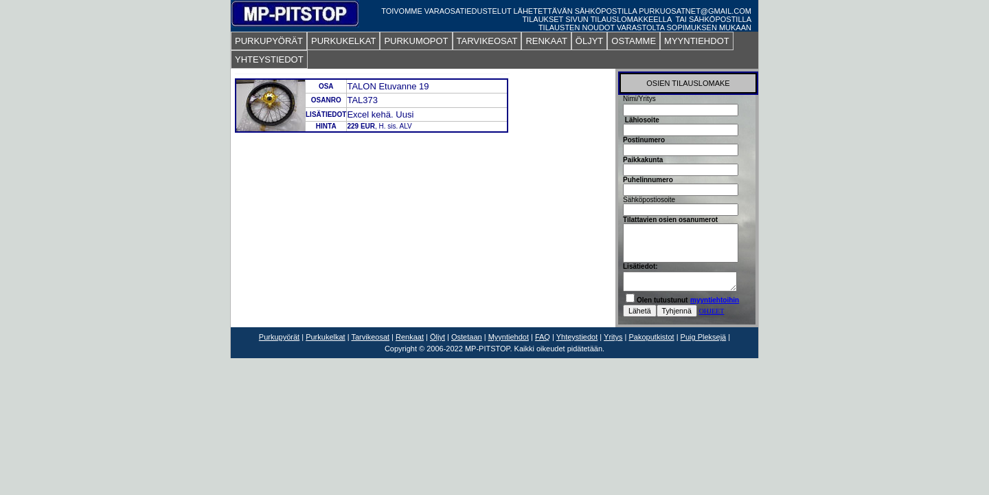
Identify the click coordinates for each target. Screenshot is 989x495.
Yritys (613, 337)
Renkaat (410, 337)
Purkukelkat (325, 337)
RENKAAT (546, 41)
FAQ (542, 337)
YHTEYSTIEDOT (269, 59)
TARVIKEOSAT (487, 41)
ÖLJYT (589, 41)
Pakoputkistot (651, 337)
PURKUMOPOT (416, 41)
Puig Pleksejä (704, 337)
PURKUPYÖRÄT (269, 41)
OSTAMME (633, 41)
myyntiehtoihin (714, 300)
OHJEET (712, 311)
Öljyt (437, 337)
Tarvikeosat (370, 337)
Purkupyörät (279, 337)
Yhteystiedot (577, 337)
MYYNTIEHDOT (696, 41)
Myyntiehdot (508, 337)
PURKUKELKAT (343, 41)
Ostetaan (466, 337)
